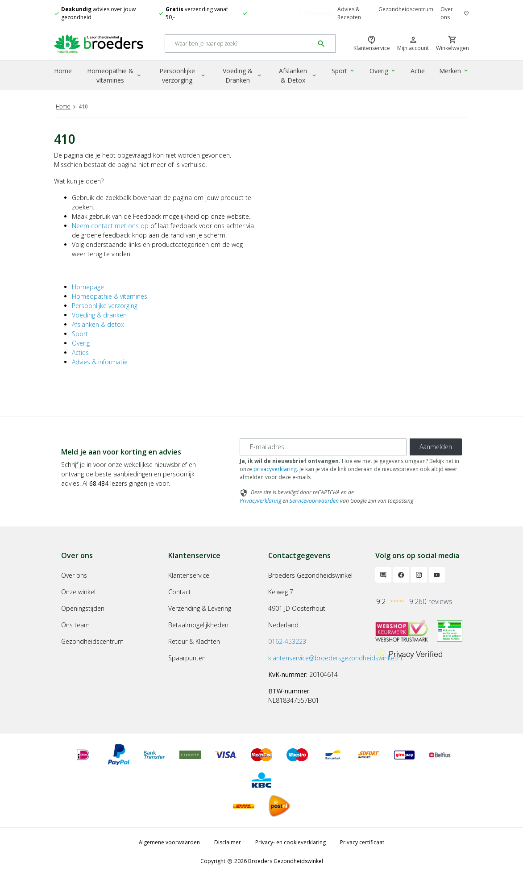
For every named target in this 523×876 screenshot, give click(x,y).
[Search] (239, 44)
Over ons (446, 13)
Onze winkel (78, 592)
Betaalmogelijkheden (198, 625)
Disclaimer (227, 842)
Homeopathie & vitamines (114, 75)
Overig (382, 71)
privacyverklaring (275, 469)
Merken (454, 71)
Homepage (88, 287)
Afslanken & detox (98, 324)
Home (63, 71)
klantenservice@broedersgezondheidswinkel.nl (335, 658)
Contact (179, 592)
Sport (343, 71)
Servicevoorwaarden (314, 501)
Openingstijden (82, 608)
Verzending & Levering (199, 608)
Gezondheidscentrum (405, 9)
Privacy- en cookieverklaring (290, 842)
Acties (80, 352)
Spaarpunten (187, 658)
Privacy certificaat (362, 842)
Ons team (75, 625)
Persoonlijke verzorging (182, 75)
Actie (418, 71)
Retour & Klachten (194, 641)
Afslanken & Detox (298, 75)
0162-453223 (287, 641)
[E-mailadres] (323, 446)
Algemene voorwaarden (169, 842)
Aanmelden (435, 446)
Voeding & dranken (99, 315)
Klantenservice (188, 575)
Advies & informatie (100, 362)
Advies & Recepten (349, 13)
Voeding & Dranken (242, 75)
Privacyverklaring (260, 501)
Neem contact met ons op (110, 225)
